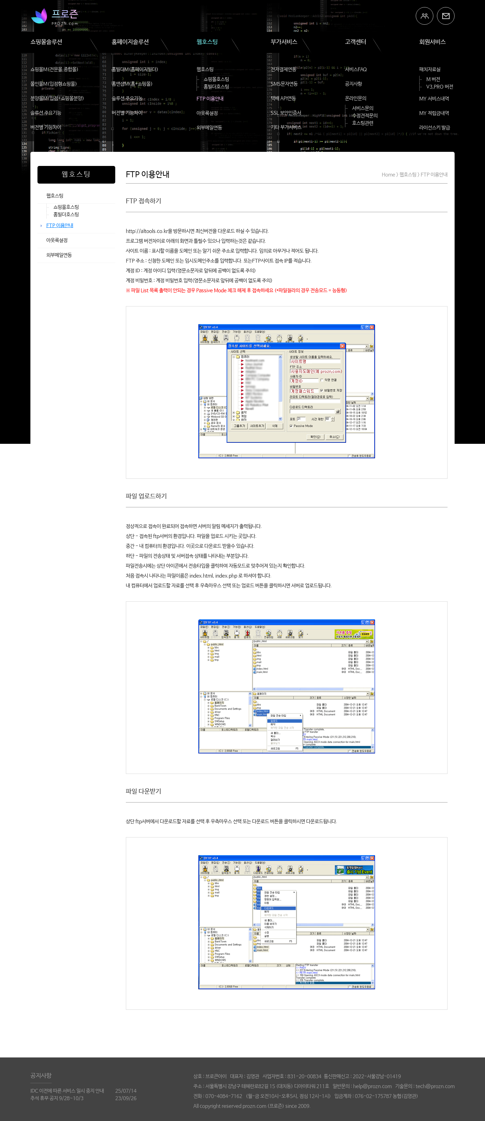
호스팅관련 (362, 123)
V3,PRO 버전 (439, 87)
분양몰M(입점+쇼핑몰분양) (57, 98)
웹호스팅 (207, 42)
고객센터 (355, 42)
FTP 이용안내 (210, 99)
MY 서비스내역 (434, 99)
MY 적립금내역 (434, 113)
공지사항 (353, 84)
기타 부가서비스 (286, 127)
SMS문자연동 (284, 84)
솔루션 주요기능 (45, 113)
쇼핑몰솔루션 (46, 42)
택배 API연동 (283, 98)
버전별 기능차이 (45, 127)
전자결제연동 (283, 69)
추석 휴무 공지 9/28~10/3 (56, 1098)
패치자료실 (429, 69)
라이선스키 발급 (434, 128)
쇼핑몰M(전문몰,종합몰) (54, 69)
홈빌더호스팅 (216, 87)
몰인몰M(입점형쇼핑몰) (53, 84)
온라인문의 (355, 98)
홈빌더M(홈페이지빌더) (135, 69)
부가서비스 (284, 42)
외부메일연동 (209, 128)
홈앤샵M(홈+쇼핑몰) (132, 84)
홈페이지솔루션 (130, 42)
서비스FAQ (356, 69)
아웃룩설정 (207, 113)
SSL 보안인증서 (286, 113)
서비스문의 (362, 108)
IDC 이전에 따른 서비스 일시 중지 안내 (67, 1091)
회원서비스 (432, 42)
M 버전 (433, 79)
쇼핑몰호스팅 (216, 79)
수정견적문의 (365, 116)
